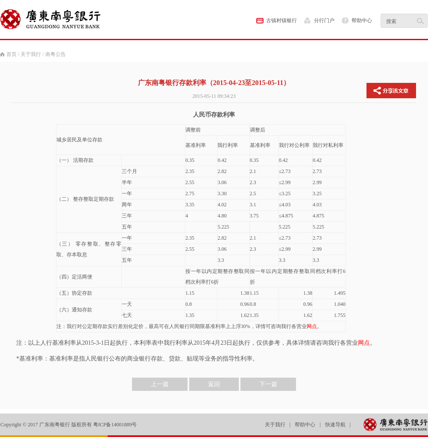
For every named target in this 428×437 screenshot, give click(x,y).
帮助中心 (362, 20)
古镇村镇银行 (281, 20)
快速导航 (335, 425)
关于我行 (31, 54)
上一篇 (160, 384)
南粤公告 (55, 54)
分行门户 (324, 20)
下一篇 (268, 384)
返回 (214, 384)
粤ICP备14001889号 (115, 425)
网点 (312, 326)
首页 (11, 54)
